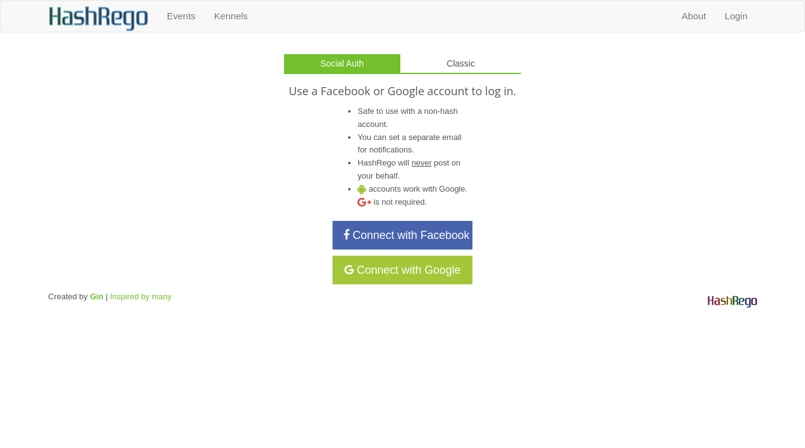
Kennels (230, 16)
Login (736, 16)
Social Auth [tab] (342, 63)
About (694, 16)
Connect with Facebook (406, 235)
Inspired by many (141, 296)
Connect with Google (402, 270)
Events (181, 16)
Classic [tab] (461, 63)
